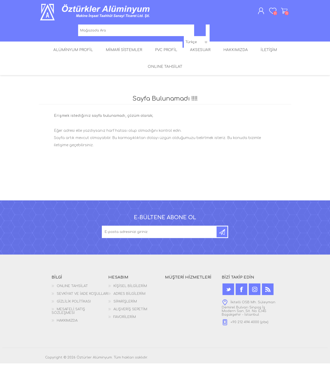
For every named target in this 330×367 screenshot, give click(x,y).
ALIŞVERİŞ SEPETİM (279, 12)
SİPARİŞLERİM (125, 305)
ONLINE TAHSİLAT (72, 289)
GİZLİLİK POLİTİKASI (74, 305)
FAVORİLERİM (124, 320)
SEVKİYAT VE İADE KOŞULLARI (82, 297)
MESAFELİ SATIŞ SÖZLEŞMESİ (68, 314)
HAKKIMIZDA (67, 324)
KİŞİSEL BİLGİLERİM (130, 289)
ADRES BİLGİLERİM (129, 297)
